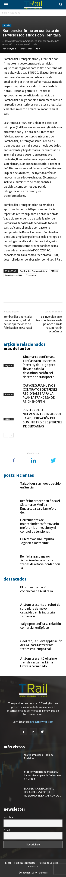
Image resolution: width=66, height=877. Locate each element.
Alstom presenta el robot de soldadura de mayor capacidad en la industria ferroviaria (40, 610)
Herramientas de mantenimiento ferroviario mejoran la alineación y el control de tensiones (39, 526)
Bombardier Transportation (33, 271)
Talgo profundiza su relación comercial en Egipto (40, 626)
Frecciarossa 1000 (13, 275)
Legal (8, 863)
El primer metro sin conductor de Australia (36, 589)
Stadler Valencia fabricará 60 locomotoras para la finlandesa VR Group (42, 775)
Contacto (33, 866)
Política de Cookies (48, 863)
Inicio (4, 12)
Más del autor (17, 348)
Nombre (8, 817)
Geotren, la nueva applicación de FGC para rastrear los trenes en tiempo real (41, 645)
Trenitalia (31, 275)
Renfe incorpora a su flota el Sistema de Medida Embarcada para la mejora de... (40, 506)
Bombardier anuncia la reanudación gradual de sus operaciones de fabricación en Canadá (18, 322)
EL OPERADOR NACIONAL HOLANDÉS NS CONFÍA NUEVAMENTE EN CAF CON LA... (42, 792)
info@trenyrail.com (41, 721)
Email (7, 830)
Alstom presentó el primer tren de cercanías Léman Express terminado (39, 662)
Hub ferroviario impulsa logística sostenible (37, 541)
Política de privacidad (24, 863)
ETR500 (54, 271)
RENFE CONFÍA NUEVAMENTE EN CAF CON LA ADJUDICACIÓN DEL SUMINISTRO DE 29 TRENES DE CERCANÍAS (42, 418)
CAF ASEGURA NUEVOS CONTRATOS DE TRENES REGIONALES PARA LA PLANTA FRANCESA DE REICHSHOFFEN (40, 394)
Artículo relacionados (25, 344)
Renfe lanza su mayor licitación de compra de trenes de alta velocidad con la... (40, 562)
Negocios (15, 12)
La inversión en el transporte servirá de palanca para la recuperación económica (49, 324)
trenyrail (11, 48)
